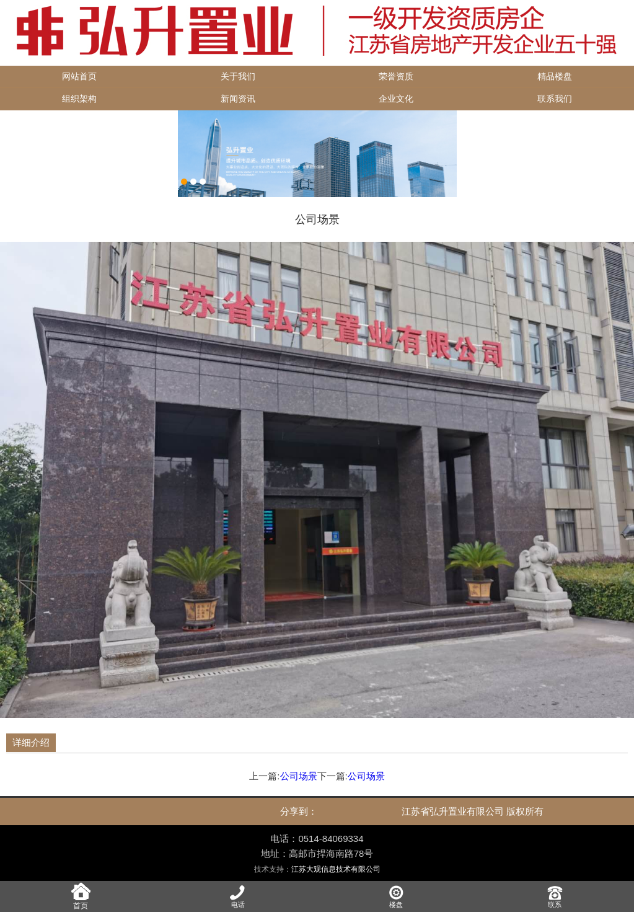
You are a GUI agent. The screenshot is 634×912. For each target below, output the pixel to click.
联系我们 (554, 99)
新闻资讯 (238, 99)
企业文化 (396, 99)
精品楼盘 (554, 76)
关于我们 (238, 76)
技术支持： (317, 869)
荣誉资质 (396, 76)
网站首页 (79, 76)
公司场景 (298, 776)
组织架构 (79, 99)
